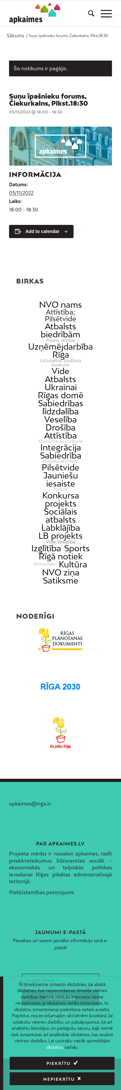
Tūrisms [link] (60, 489)
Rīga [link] (60, 355)
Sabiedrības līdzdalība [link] (60, 407)
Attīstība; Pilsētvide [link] (60, 315)
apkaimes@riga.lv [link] (30, 803)
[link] (118, 21)
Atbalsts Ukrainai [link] (61, 383)
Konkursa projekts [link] (60, 499)
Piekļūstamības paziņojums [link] (41, 892)
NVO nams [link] (60, 305)
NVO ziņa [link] (60, 572)
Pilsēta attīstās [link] (60, 340)
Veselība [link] (60, 419)
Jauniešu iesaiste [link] (60, 479)
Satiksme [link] (60, 580)
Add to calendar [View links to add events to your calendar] (42, 231)
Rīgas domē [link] (61, 395)
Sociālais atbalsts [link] (60, 515)
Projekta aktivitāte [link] (60, 461)
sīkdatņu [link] (54, 1047)
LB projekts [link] (60, 536)
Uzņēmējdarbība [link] (60, 346)
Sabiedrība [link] (60, 455)
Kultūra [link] (73, 564)
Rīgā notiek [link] (61, 556)
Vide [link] (60, 371)
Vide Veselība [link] (61, 542)
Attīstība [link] (60, 435)
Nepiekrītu (59, 1079)
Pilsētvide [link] (60, 467)
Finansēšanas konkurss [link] (60, 441)
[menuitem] (88, 13)
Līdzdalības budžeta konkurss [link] (60, 363)
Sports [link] (77, 548)
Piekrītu (58, 1063)
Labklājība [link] (60, 528)
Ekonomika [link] (44, 564)
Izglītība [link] (46, 548)
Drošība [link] (60, 427)
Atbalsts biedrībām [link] (60, 330)
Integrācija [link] (60, 447)
